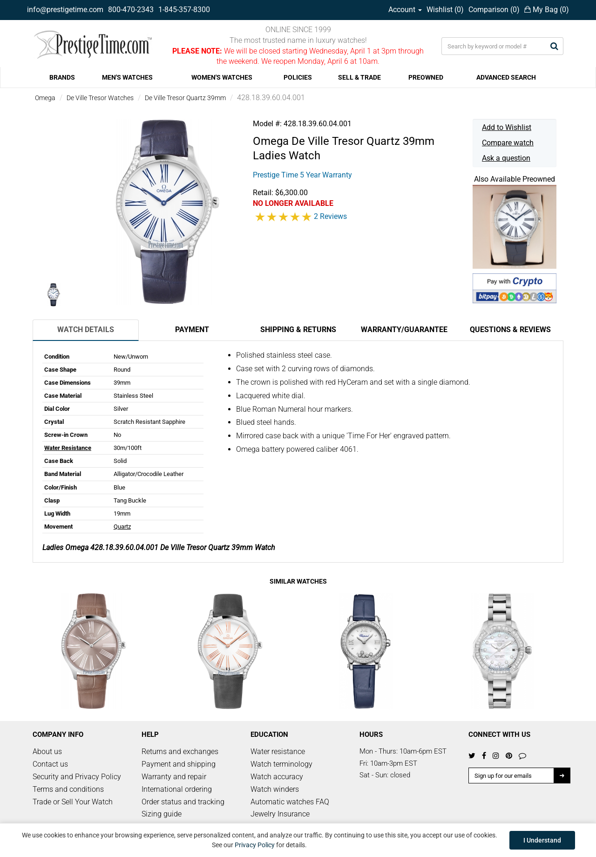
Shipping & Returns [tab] (298, 329)
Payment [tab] (192, 329)
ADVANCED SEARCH (506, 77)
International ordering (177, 789)
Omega (45, 98)
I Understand (542, 840)
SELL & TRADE (359, 77)
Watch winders (275, 789)
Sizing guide (162, 813)
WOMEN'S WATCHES (221, 77)
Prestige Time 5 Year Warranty (302, 174)
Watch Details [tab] (85, 329)
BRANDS (62, 77)
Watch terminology (281, 764)
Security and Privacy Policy (77, 776)
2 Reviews (330, 216)
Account (405, 9)
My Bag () (546, 9)
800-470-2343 (131, 9)
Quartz (122, 526)
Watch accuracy (277, 776)
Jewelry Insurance (280, 813)
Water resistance (278, 751)
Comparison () (494, 9)
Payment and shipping (179, 764)
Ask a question (506, 158)
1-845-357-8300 (184, 9)
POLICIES (298, 77)
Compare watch (508, 142)
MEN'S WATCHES (127, 77)
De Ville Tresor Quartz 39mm (185, 98)
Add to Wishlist (506, 127)
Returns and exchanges (180, 751)
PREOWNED (425, 77)
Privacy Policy (255, 845)
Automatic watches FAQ (290, 801)
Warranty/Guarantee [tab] (404, 329)
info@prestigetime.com (65, 9)
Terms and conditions (68, 789)
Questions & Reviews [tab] (510, 329)
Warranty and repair (174, 776)
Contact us (50, 764)
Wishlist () (445, 9)
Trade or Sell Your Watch (73, 801)
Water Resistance (67, 447)
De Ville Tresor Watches (100, 98)
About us (47, 751)
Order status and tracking (183, 801)
